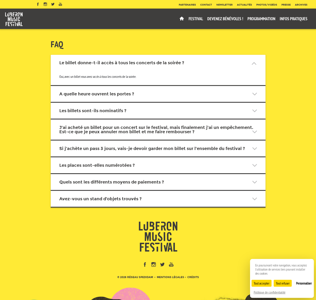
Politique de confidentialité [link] (269, 292)
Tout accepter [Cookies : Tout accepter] (261, 283)
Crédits (193, 277)
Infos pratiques (293, 18)
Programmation (261, 18)
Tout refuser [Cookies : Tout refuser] (283, 283)
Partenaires (187, 4)
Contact (206, 4)
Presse (286, 4)
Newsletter (224, 4)
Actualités (244, 4)
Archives (301, 4)
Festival (196, 18)
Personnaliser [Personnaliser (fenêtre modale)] (304, 283)
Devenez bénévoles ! (225, 18)
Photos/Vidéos (266, 4)
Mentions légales (170, 277)
